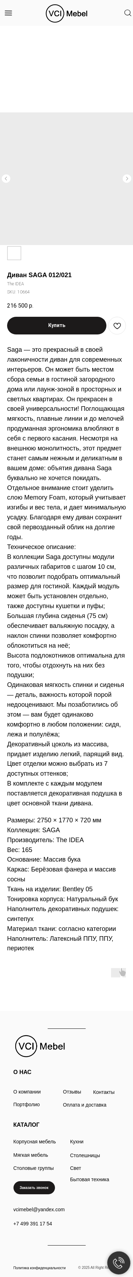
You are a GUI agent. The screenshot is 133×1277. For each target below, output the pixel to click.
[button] (34, 1187)
